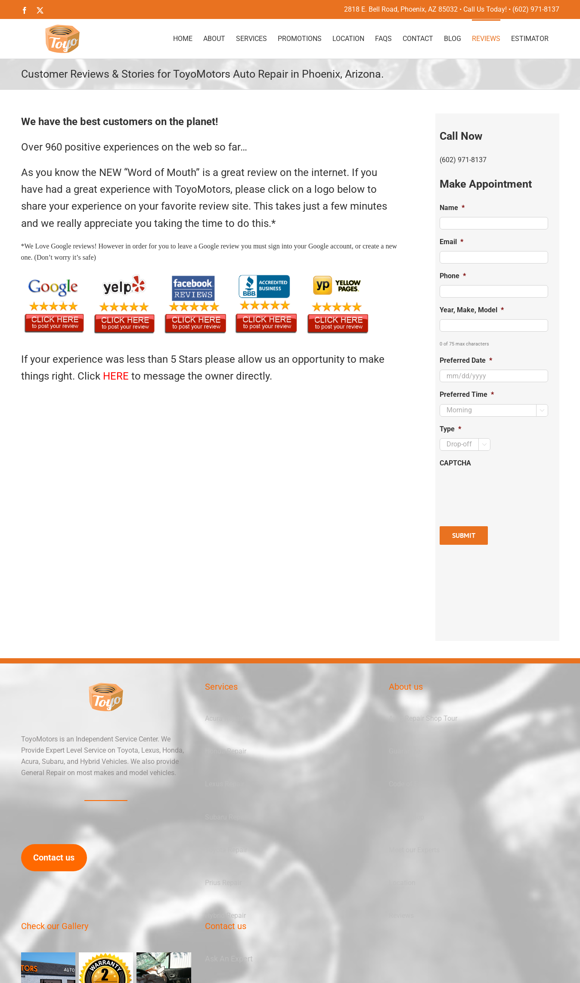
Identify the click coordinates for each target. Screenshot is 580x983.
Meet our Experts (414, 850)
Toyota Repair (226, 850)
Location (402, 883)
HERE (116, 376)
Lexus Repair (224, 784)
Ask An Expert (229, 958)
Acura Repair (224, 718)
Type (450, 429)
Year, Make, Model (472, 310)
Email (451, 242)
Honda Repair (225, 751)
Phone (453, 276)
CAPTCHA (455, 463)
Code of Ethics (411, 784)
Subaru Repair (226, 817)
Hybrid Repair (225, 915)
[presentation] (505, 489)
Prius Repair (223, 883)
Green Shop (406, 817)
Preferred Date (466, 360)
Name (452, 208)
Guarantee (404, 751)
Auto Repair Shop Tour (423, 718)
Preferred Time (467, 394)
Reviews (401, 915)
